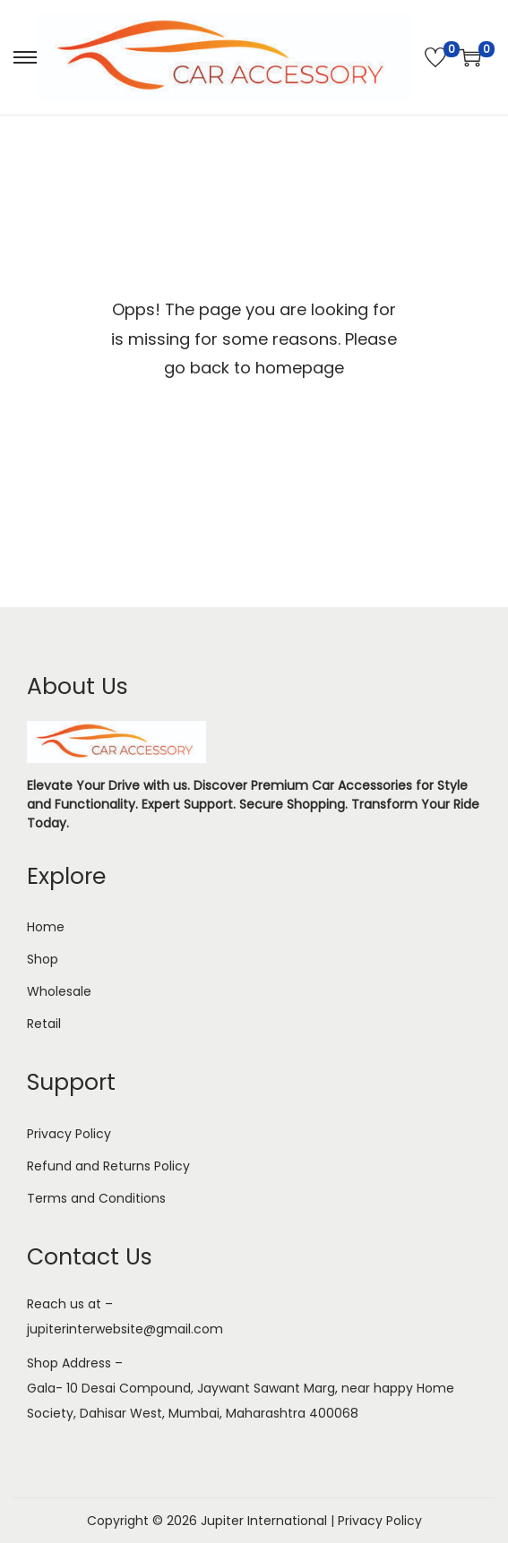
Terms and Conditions (96, 1198)
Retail (44, 1024)
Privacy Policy (69, 1134)
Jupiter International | (269, 1521)
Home (46, 927)
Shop (42, 959)
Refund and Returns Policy (108, 1166)
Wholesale (59, 991)
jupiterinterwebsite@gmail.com (125, 1329)
